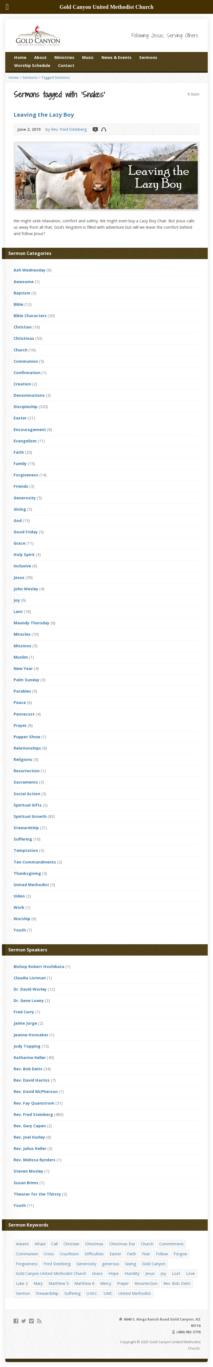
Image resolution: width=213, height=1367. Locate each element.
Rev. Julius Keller (30, 1148)
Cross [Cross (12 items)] (49, 1253)
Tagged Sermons (56, 77)
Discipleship (25, 406)
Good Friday (26, 531)
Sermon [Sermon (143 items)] (23, 1293)
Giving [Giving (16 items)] (130, 1263)
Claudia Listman (30, 977)
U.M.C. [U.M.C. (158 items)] (92, 1293)
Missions (22, 645)
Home (20, 57)
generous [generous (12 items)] (110, 1263)
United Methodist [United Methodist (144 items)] (134, 1293)
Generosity (25, 497)
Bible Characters (30, 315)
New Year (23, 668)
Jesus (19, 577)
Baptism (22, 293)
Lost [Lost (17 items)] (176, 1273)
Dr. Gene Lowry (29, 1000)
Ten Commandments (35, 862)
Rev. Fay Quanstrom (34, 1103)
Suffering (23, 839)
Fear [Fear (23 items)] (146, 1253)
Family (20, 463)
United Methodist (31, 884)
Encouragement (30, 429)
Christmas (24, 338)
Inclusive (22, 565)
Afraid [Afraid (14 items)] (40, 1243)
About (40, 57)
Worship (22, 918)
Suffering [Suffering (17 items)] (72, 1293)
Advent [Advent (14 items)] (22, 1243)
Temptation (26, 850)
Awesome (24, 281)
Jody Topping (27, 1046)
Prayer (20, 725)
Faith (19, 452)
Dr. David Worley (30, 989)
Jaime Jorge (25, 1023)
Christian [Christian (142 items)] (71, 1243)
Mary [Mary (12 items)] (38, 1283)
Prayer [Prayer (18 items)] (123, 1283)
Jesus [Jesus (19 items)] (150, 1273)
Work (19, 907)
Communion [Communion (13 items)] (27, 1253)
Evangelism (25, 441)
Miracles (22, 634)
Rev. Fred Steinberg (69, 129)
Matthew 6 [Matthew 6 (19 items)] (84, 1283)
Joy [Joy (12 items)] (163, 1273)
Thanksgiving (27, 873)
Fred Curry (24, 1011)
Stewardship (26, 827)
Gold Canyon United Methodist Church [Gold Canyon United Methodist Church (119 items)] (51, 1273)
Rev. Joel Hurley (29, 1137)
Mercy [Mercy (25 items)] (105, 1283)
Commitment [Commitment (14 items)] (171, 1243)
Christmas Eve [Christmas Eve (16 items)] (122, 1243)
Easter (20, 418)
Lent (18, 611)
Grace (19, 543)
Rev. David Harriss (32, 1080)
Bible (18, 304)
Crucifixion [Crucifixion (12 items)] (69, 1253)
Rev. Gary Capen (30, 1125)
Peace (20, 702)
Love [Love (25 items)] (190, 1273)
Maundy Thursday (31, 622)
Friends (21, 486)
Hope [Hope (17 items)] (113, 1273)
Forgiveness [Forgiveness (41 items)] (27, 1263)
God (18, 520)
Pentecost (24, 714)
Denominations (29, 395)
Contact (66, 65)
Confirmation (27, 372)
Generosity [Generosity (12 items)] (86, 1263)
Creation (22, 384)
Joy (17, 600)
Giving (20, 509)
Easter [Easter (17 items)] (115, 1253)
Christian (23, 327)
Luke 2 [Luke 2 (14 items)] (22, 1283)
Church (20, 350)
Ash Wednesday (29, 270)
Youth (20, 930)
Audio (103, 129)
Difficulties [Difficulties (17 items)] (94, 1253)
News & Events (116, 57)
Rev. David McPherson (36, 1091)
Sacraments (26, 782)
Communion (26, 361)
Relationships (27, 748)
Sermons (148, 57)
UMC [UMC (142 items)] (108, 1293)
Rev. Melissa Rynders (34, 1159)
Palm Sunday (26, 679)
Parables (22, 691)
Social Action (27, 793)
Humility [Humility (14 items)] (132, 1273)
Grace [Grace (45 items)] (97, 1273)
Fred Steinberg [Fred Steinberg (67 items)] (57, 1263)
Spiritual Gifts (28, 805)
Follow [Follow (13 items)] (162, 1253)
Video (95, 129)
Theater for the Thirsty (37, 1194)
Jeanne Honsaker (31, 1034)
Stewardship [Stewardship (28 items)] (47, 1293)
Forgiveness (26, 475)
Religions (23, 759)
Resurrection (27, 770)
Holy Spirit (24, 554)
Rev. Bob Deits (28, 1068)
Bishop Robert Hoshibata (39, 966)
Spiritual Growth (30, 816)
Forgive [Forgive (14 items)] (180, 1253)
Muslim (21, 657)
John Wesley (26, 588)
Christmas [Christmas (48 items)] (94, 1243)
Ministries (64, 57)
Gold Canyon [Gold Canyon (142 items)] (153, 1263)
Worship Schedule (32, 65)
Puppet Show (27, 736)
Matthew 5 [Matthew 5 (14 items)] (59, 1283)
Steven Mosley (28, 1171)
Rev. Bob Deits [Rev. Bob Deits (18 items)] (177, 1283)
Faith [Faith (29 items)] (131, 1253)
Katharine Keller (30, 1057)
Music (88, 57)
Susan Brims (26, 1182)
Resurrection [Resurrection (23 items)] (146, 1283)
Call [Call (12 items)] (54, 1243)
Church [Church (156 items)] (147, 1243)
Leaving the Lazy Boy (44, 114)
